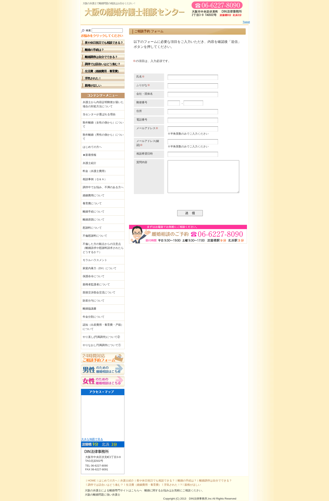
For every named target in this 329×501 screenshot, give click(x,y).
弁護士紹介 (89, 163)
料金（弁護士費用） (95, 171)
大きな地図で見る (92, 439)
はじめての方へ (92, 146)
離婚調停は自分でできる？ (101, 57)
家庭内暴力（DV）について (99, 268)
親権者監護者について (96, 284)
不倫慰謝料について (95, 235)
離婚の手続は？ (94, 49)
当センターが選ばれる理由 (99, 114)
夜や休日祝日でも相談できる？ (104, 42)
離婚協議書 (89, 308)
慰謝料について (92, 227)
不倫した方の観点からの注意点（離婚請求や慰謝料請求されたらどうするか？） (103, 248)
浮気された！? (173, 484)
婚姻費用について (93, 195)
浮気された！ (93, 78)
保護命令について (93, 276)
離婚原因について (93, 219)
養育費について (92, 203)
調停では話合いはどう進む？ (102, 64)
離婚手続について (93, 211)
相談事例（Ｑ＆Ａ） (95, 179)
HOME (92, 480)
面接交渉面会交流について (99, 292)
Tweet (246, 22)
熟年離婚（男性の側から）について (103, 136)
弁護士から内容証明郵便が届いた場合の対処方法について (103, 104)
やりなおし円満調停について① (102, 345)
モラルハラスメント (95, 260)
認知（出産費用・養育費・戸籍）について (103, 327)
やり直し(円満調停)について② (101, 336)
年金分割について (93, 316)
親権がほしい (93, 85)
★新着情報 (89, 154)
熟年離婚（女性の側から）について (103, 124)
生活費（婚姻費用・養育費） (102, 71)
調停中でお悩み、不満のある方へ (103, 187)
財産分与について (93, 300)
